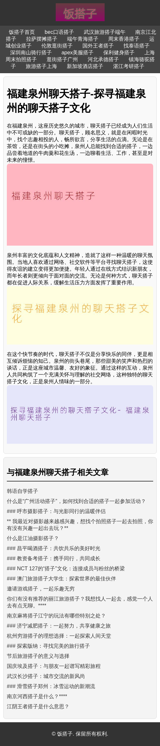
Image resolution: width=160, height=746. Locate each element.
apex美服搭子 (78, 52)
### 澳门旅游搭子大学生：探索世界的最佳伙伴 (61, 578)
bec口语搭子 (59, 32)
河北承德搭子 (103, 59)
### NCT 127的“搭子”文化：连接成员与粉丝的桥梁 (66, 568)
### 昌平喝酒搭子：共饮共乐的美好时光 (53, 548)
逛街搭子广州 (62, 59)
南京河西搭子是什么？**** (37, 696)
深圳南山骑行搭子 (31, 52)
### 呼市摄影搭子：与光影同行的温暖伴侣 (56, 511)
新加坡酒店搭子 (85, 66)
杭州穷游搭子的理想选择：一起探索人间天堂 (59, 636)
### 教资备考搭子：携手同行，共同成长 (53, 558)
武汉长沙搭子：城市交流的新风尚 (46, 676)
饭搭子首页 (22, 32)
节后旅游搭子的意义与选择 (38, 656)
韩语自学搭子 (22, 491)
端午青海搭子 (82, 39)
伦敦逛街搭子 (57, 45)
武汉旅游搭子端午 (104, 32)
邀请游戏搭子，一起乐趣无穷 (41, 588)
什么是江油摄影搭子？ (33, 538)
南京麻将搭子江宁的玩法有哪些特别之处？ (56, 615)
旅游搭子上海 (41, 66)
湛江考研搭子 (128, 66)
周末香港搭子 (123, 39)
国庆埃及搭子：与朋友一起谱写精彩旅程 (54, 666)
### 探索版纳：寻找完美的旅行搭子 (48, 646)
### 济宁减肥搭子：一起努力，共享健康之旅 (59, 626)
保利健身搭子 (119, 52)
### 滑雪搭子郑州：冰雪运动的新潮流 (51, 686)
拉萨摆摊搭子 (41, 39)
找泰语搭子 (137, 45)
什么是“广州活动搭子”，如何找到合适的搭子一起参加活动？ (76, 501)
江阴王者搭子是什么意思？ (38, 706)
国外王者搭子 (98, 45)
